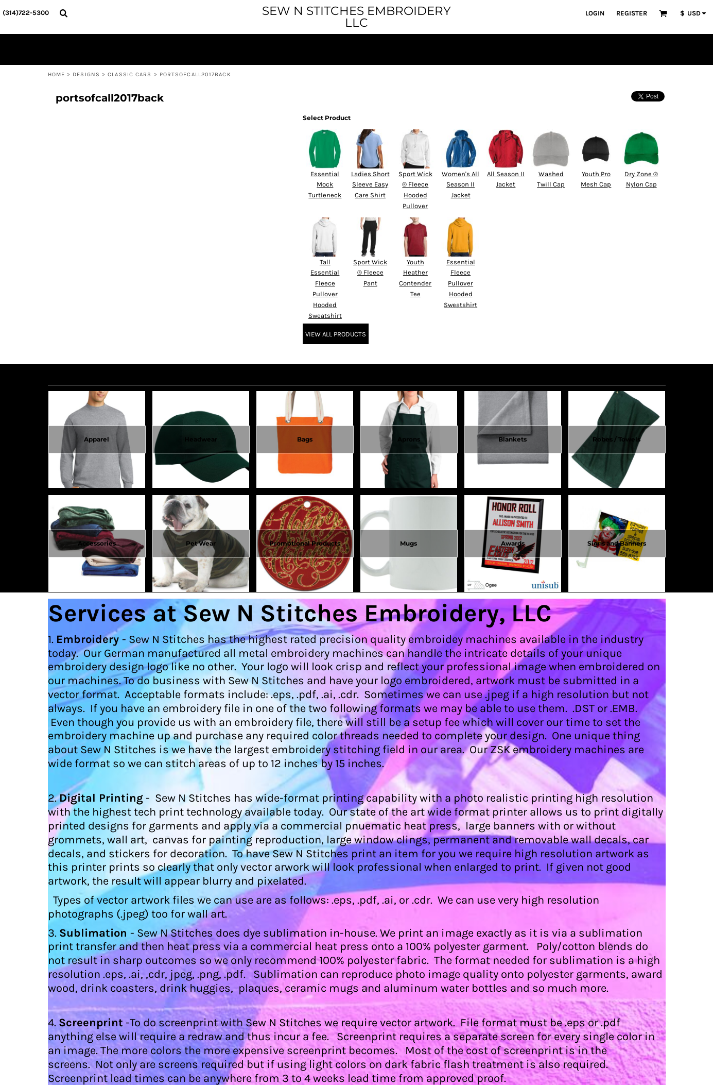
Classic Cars (129, 74)
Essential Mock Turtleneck (324, 184)
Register (631, 13)
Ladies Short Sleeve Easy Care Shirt (370, 184)
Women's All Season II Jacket (460, 184)
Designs (86, 74)
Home (56, 74)
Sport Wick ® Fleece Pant (370, 272)
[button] (63, 13)
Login (594, 13)
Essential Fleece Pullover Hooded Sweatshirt (460, 283)
